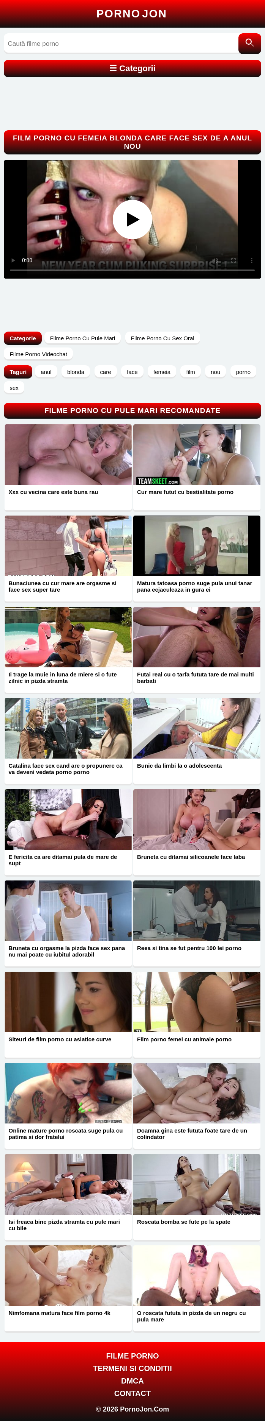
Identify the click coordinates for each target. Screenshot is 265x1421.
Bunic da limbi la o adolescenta (179, 765)
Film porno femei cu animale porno (184, 1039)
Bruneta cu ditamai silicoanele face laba (191, 857)
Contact (132, 1393)
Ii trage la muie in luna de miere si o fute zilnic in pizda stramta (62, 677)
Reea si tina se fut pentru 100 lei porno (189, 948)
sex (13, 388)
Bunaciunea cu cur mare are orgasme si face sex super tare (62, 586)
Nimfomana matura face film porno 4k (59, 1313)
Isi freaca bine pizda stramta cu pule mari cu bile (64, 1224)
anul (46, 372)
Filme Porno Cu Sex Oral (162, 338)
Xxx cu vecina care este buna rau (53, 492)
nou (215, 372)
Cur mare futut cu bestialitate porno (185, 492)
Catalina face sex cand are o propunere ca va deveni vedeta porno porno (65, 768)
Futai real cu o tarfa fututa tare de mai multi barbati (195, 677)
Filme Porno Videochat (38, 354)
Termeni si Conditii (132, 1368)
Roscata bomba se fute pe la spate (183, 1221)
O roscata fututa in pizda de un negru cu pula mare (191, 1316)
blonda (75, 372)
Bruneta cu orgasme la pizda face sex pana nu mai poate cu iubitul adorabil (66, 951)
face (132, 372)
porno (243, 372)
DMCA (132, 1381)
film (190, 372)
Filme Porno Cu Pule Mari (82, 338)
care (105, 372)
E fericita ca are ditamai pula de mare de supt (62, 860)
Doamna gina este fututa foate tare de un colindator (192, 1133)
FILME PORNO (132, 1356)
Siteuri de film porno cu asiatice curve (59, 1039)
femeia (161, 372)
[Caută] (249, 43)
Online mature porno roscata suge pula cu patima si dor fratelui (65, 1133)
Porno (131, 14)
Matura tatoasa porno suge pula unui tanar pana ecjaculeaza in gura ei (194, 586)
